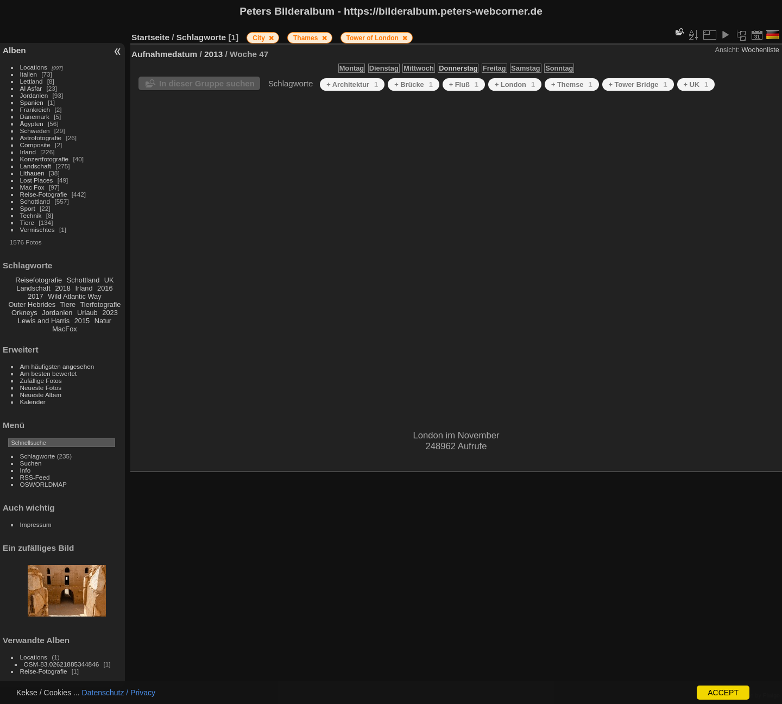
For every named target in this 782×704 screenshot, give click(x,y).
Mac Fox (32, 187)
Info (25, 470)
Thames (306, 38)
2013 (213, 54)
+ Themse (571, 84)
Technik (31, 215)
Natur (102, 321)
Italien (28, 74)
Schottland (35, 201)
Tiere (27, 222)
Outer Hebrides (31, 304)
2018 (62, 288)
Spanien (31, 102)
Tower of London (373, 38)
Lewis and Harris (44, 321)
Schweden (35, 130)
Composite (35, 144)
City (260, 38)
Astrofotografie (41, 137)
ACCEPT (723, 692)
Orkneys (24, 313)
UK (109, 280)
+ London (515, 84)
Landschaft (36, 165)
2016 (104, 288)
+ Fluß (463, 84)
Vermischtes (37, 229)
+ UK (696, 84)
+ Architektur (352, 84)
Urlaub (87, 313)
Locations (33, 67)
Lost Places (36, 180)
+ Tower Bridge (638, 84)
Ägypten (31, 123)
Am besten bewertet (48, 373)
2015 (82, 321)
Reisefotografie (38, 280)
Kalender (33, 401)
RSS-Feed (35, 477)
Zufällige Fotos (41, 380)
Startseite (150, 37)
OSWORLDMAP (43, 484)
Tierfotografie (100, 304)
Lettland (31, 81)
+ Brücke (413, 84)
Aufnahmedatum (164, 54)
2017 (35, 296)
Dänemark (34, 116)
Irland (28, 151)
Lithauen (32, 173)
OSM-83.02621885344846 (61, 664)
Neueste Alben (41, 394)
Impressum (36, 524)
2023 (109, 313)
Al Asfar (31, 88)
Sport (27, 208)
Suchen (31, 463)
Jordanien (34, 95)
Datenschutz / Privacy (118, 692)
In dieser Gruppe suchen (207, 83)
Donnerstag (458, 68)
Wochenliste (760, 50)
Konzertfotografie (44, 158)
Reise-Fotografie (43, 194)
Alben (14, 50)
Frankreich (35, 109)
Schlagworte (37, 456)
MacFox (64, 329)
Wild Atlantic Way (74, 296)
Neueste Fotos (41, 387)
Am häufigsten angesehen (57, 366)
